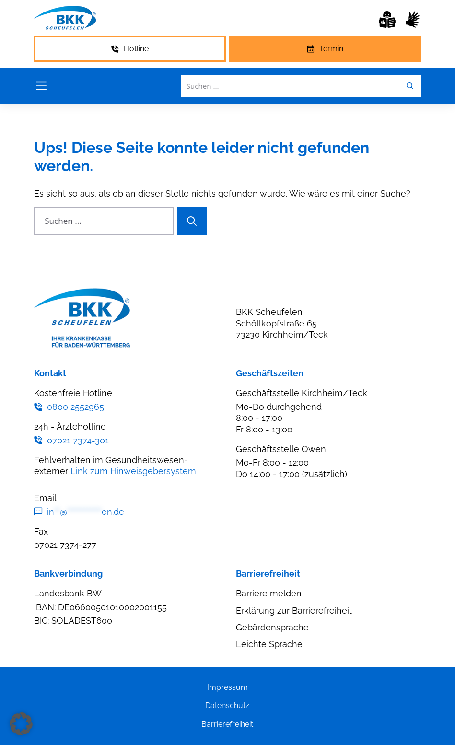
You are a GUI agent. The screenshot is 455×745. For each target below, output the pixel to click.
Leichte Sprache (269, 644)
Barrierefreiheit (227, 724)
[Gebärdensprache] (412, 19)
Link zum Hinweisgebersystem (133, 471)
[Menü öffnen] (41, 85)
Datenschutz (227, 705)
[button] (21, 724)
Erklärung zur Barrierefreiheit (294, 610)
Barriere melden (269, 593)
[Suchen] (192, 221)
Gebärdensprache (272, 627)
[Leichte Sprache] (387, 19)
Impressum (227, 687)
